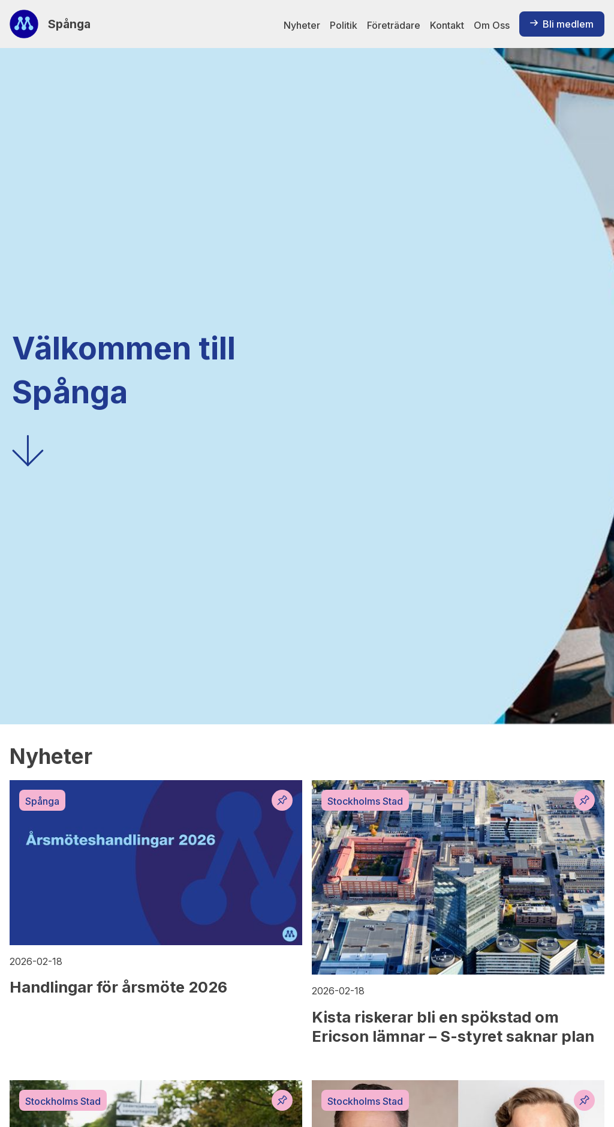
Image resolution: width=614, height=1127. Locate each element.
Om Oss (492, 25)
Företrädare (393, 25)
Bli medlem (562, 24)
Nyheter (302, 25)
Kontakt (447, 25)
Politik (343, 25)
